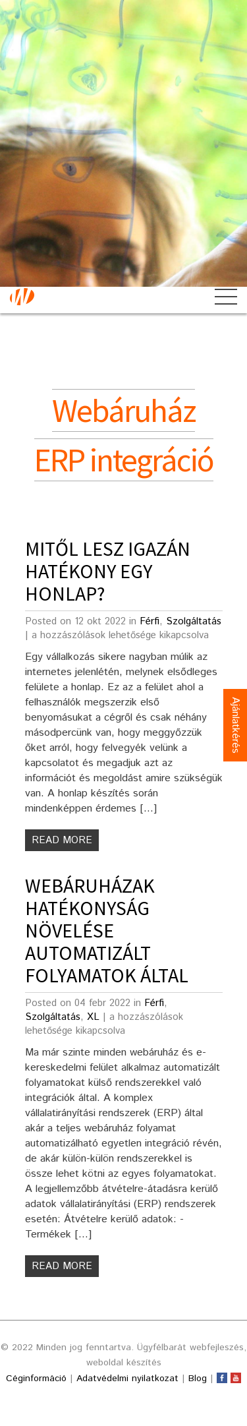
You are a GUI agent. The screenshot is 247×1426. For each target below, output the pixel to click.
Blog (197, 1378)
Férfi (149, 621)
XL (93, 1017)
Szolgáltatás (193, 621)
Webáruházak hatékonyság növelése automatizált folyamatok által (106, 930)
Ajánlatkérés (235, 725)
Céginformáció (36, 1378)
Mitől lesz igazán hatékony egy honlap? (107, 571)
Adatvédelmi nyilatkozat (127, 1378)
